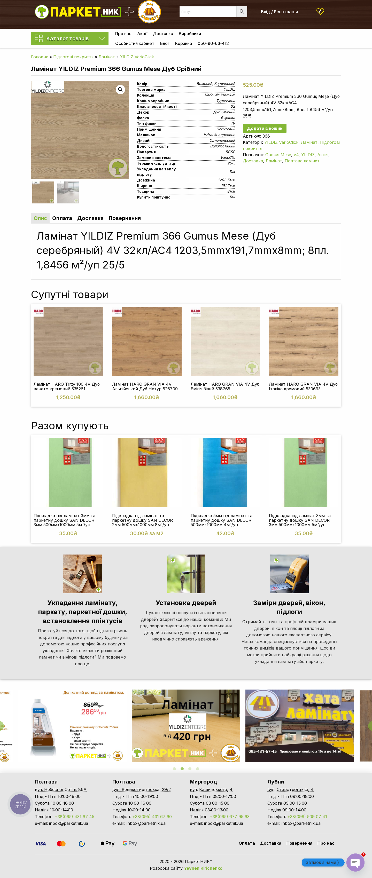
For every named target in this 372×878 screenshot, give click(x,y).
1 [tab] (174, 768)
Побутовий (225, 129)
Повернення (299, 843)
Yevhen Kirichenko (203, 868)
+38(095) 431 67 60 (152, 816)
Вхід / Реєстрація (279, 11)
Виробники (190, 33)
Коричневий (224, 83)
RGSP (230, 151)
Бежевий (204, 83)
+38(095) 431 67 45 (74, 816)
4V (232, 123)
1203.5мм (226, 180)
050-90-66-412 (213, 43)
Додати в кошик (264, 128)
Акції (142, 33)
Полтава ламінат (302, 160)
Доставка (163, 33)
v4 (296, 154)
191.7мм (228, 185)
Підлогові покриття (73, 56)
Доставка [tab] (90, 218)
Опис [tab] (40, 218)
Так (232, 171)
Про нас (123, 33)
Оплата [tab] (62, 218)
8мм (231, 191)
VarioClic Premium (220, 95)
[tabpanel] (186, 726)
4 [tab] (197, 768)
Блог (164, 43)
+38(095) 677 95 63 (230, 816)
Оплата (247, 843)
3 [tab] (189, 768)
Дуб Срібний (224, 112)
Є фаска (228, 117)
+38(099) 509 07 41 (307, 816)
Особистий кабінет (134, 43)
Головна (39, 56)
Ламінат (106, 56)
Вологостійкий (222, 146)
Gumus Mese (278, 154)
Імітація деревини (219, 134)
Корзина (183, 43)
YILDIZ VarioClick (137, 56)
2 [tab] (182, 768)
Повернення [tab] (125, 218)
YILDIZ (229, 89)
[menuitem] (123, 33)
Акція (322, 154)
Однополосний (222, 140)
